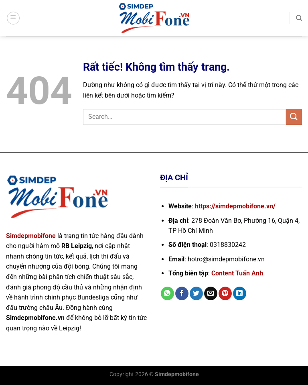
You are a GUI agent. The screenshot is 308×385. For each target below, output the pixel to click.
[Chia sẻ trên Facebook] (181, 293)
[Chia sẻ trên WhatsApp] (167, 293)
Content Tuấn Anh (237, 273)
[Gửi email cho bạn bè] (210, 293)
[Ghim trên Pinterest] (225, 293)
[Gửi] (294, 116)
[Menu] (13, 18)
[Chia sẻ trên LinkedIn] (239, 293)
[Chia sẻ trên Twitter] (196, 293)
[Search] (299, 18)
